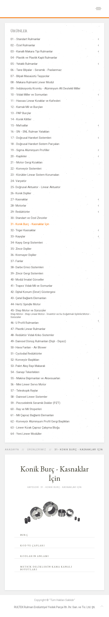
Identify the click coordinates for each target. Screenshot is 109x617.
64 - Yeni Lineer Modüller (26, 433)
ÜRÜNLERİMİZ (36, 449)
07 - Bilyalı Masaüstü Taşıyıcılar (30, 76)
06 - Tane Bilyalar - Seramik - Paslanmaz (36, 70)
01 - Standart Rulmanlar (25, 39)
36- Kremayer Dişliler (23, 255)
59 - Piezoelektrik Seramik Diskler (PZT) (35, 403)
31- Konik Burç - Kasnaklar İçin (30, 224)
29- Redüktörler (20, 212)
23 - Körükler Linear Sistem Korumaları (35, 175)
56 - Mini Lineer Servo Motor (28, 384)
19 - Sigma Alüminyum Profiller (30, 150)
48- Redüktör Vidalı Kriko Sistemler (32, 335)
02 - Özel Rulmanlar (23, 45)
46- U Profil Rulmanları (25, 322)
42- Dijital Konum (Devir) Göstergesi (33, 292)
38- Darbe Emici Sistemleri (27, 267)
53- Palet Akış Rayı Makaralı (28, 366)
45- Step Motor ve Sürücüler (54, 314)
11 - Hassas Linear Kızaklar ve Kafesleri (35, 101)
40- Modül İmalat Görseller (27, 279)
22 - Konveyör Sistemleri (26, 168)
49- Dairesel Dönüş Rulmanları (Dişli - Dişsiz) (38, 341)
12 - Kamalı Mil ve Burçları (27, 107)
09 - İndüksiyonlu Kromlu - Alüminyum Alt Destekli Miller (45, 88)
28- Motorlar (18, 205)
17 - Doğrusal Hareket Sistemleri (31, 138)
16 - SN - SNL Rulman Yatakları (30, 131)
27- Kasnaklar (19, 199)
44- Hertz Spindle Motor (26, 304)
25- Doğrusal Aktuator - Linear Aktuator (35, 187)
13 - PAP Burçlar (21, 113)
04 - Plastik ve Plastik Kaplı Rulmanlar (34, 57)
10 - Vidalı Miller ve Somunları (29, 94)
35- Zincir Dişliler (21, 248)
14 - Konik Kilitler (21, 119)
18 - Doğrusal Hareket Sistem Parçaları (35, 144)
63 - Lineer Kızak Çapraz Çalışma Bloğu (35, 427)
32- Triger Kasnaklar (23, 230)
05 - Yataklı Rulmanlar (24, 64)
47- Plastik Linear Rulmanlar (28, 329)
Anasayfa (12, 449)
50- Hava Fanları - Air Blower (28, 347)
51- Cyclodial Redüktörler (26, 353)
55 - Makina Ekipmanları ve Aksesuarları (35, 378)
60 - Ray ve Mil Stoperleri (26, 409)
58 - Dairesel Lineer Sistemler (29, 396)
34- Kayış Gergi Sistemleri (27, 242)
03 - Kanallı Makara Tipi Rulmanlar (32, 51)
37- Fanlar (17, 261)
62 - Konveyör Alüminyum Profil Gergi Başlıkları (40, 421)
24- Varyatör (18, 181)
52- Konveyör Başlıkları (25, 359)
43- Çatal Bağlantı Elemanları (28, 298)
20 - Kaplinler (19, 156)
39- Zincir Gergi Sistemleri (27, 273)
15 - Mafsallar (19, 125)
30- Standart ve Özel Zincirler (29, 218)
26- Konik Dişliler (21, 193)
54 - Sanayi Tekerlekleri (25, 372)
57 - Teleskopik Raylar (24, 390)
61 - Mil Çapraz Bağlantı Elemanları (32, 415)
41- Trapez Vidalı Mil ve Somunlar (31, 285)
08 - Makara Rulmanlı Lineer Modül (32, 82)
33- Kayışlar (18, 236)
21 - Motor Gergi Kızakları (26, 162)
